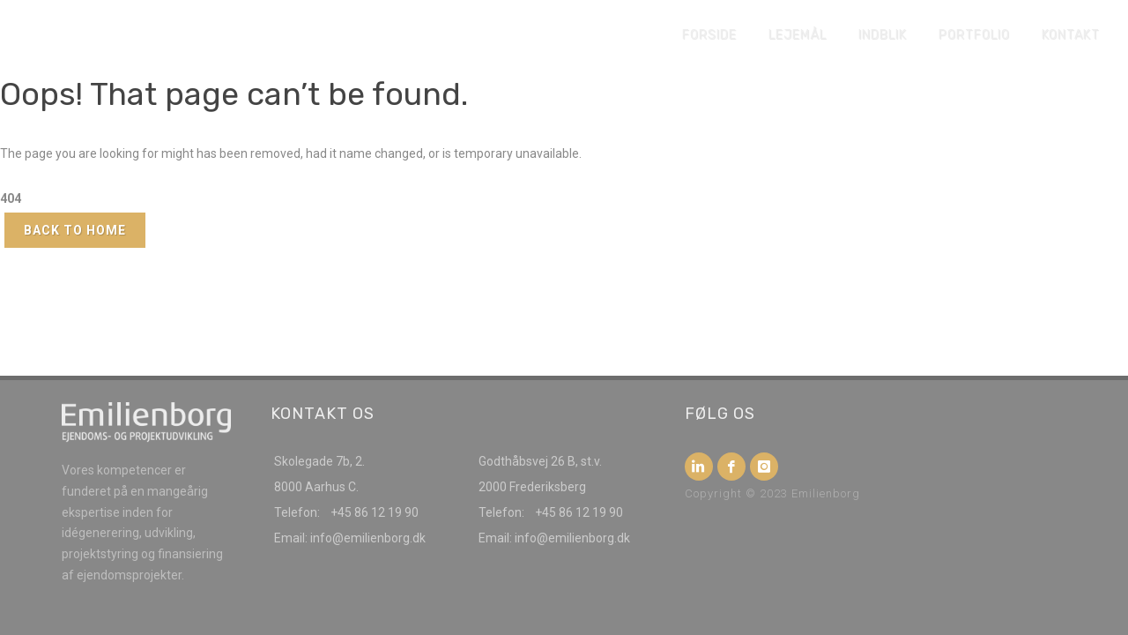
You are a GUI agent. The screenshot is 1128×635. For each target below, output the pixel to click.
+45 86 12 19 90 (374, 512)
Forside (709, 34)
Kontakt (1071, 34)
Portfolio (974, 34)
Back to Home (75, 230)
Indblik (882, 34)
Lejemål (797, 34)
